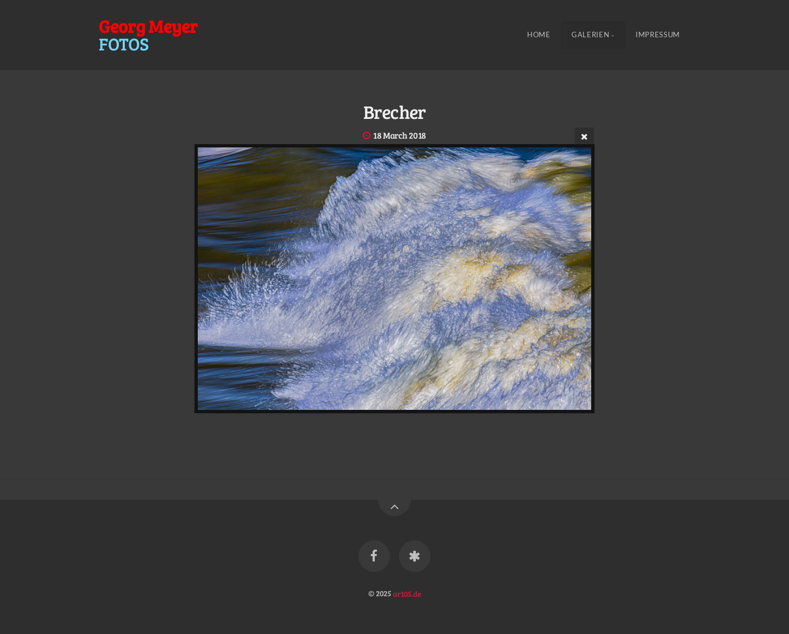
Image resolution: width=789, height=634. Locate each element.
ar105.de (407, 592)
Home (539, 35)
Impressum (658, 35)
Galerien (590, 35)
